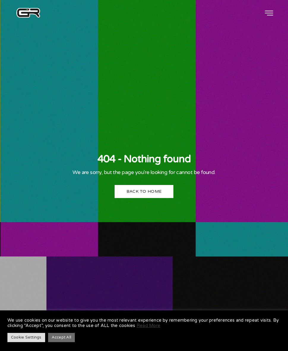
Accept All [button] (61, 337)
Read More (148, 325)
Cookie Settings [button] (26, 337)
